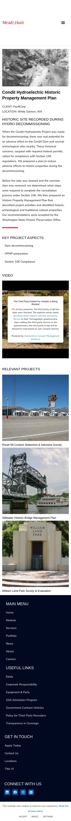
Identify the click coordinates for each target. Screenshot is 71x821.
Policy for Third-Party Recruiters (26, 715)
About (10, 651)
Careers (11, 659)
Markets (11, 620)
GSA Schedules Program (21, 700)
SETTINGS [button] (48, 816)
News (9, 643)
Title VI (9, 769)
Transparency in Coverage (22, 723)
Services (11, 628)
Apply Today (13, 745)
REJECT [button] (35, 816)
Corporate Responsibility (21, 684)
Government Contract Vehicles (25, 708)
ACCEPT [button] (23, 816)
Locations (11, 761)
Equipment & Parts (18, 692)
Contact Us (11, 753)
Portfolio (11, 636)
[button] (63, 23)
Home (10, 612)
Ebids (9, 677)
